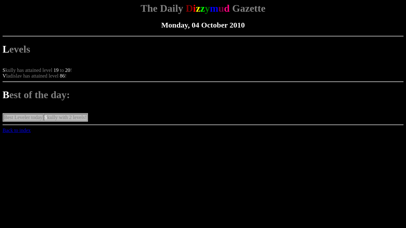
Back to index (17, 130)
